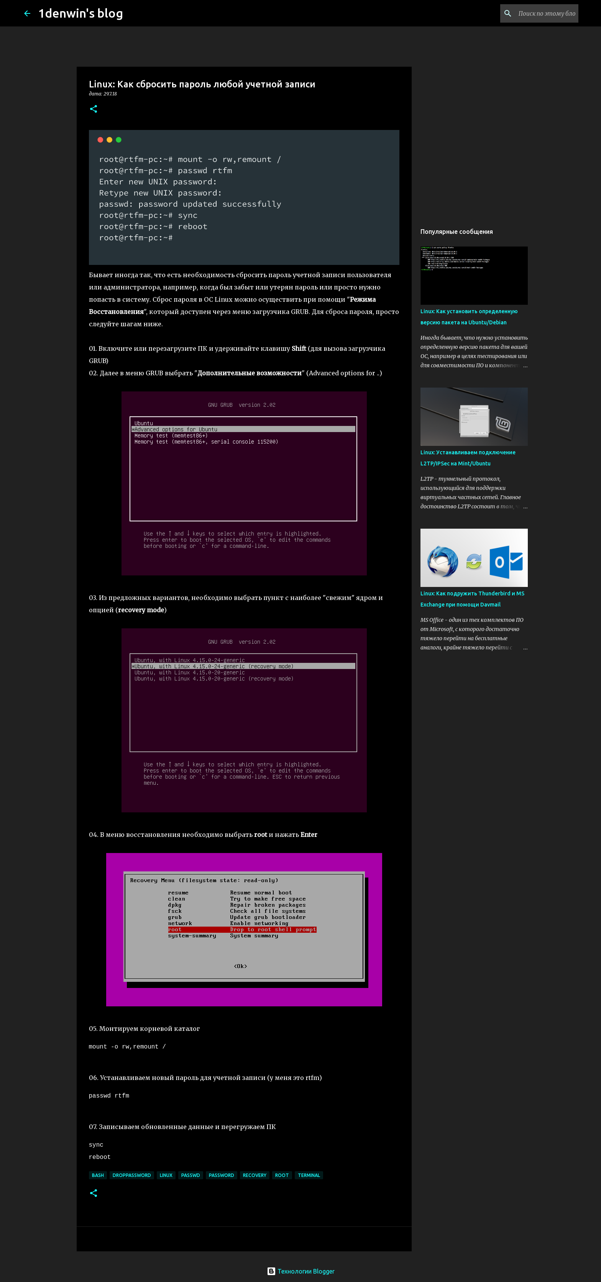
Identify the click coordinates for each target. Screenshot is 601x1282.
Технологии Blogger (301, 1271)
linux (166, 1175)
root (282, 1175)
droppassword (132, 1175)
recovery (254, 1175)
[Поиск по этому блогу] (538, 13)
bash (98, 1175)
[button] (93, 109)
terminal (309, 1175)
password (221, 1175)
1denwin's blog (80, 13)
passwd (190, 1175)
